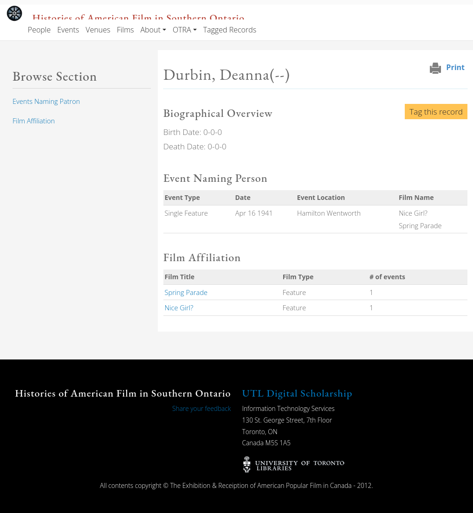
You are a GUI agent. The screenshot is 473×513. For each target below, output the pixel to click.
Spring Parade (186, 292)
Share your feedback (201, 408)
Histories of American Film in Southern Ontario (138, 17)
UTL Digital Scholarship (297, 393)
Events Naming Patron (46, 101)
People (39, 30)
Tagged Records (229, 30)
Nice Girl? (179, 307)
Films (125, 30)
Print (455, 67)
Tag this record (436, 111)
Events (68, 30)
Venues (97, 30)
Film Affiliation (34, 120)
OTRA (182, 30)
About (150, 30)
